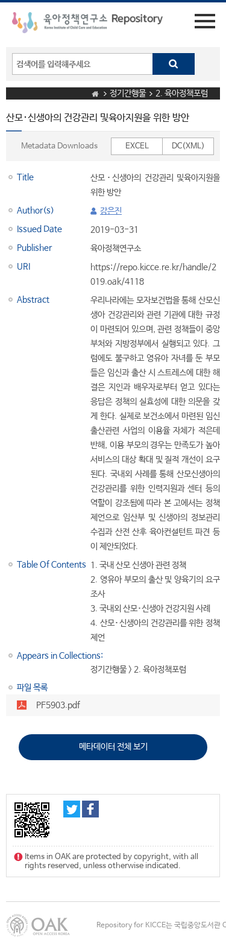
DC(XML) (188, 146)
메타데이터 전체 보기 (113, 747)
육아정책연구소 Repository (87, 24)
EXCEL (137, 146)
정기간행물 (128, 93)
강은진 (111, 211)
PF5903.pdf (58, 705)
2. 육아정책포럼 (181, 93)
